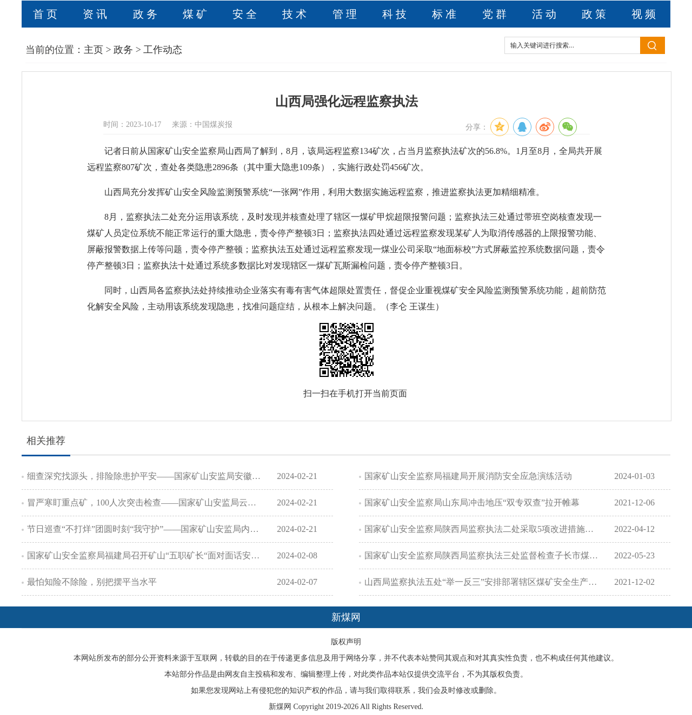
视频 (644, 14)
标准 (445, 14)
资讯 (96, 14)
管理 (346, 14)
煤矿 (196, 14)
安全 (246, 14)
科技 (395, 14)
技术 (295, 14)
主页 (93, 49)
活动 (545, 14)
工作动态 (162, 49)
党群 (495, 14)
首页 (46, 14)
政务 (146, 14)
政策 (595, 14)
